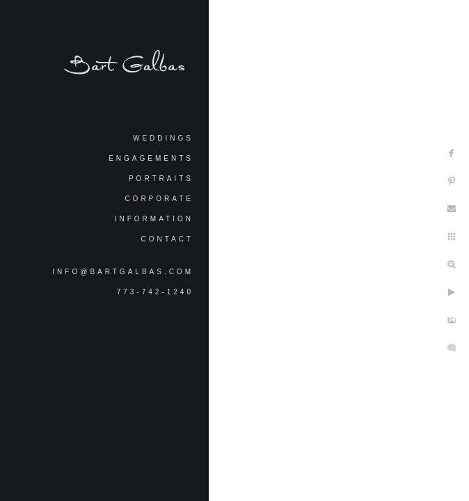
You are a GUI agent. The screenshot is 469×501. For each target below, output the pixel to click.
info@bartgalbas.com (122, 272)
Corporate (159, 198)
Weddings (163, 138)
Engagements (151, 158)
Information (154, 219)
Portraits (161, 178)
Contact (167, 239)
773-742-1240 (155, 292)
